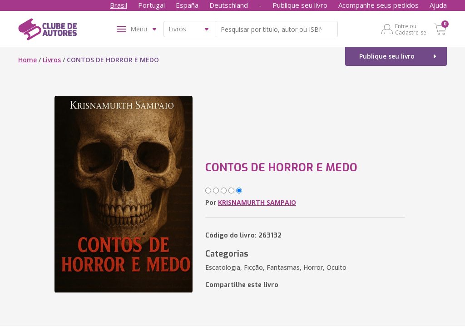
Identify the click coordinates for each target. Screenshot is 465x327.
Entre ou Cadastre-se (410, 29)
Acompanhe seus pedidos (378, 5)
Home (27, 59)
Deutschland (228, 5)
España (187, 5)
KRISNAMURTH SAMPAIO (257, 202)
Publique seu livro (299, 5)
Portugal (151, 5)
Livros (52, 59)
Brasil (118, 5)
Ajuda (438, 5)
